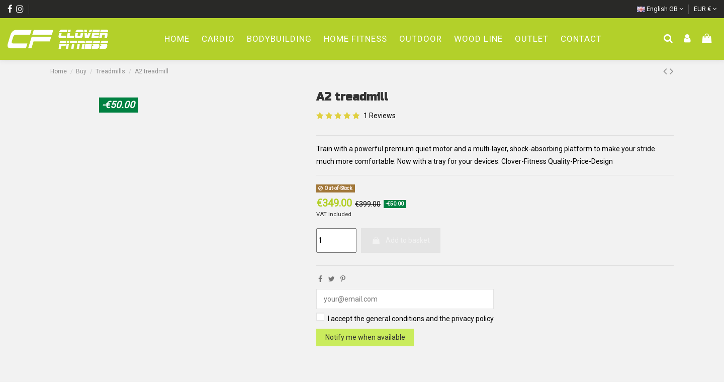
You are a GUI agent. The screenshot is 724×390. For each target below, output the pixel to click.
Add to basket (401, 240)
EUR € (705, 9)
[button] (420, 39)
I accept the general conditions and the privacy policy (411, 319)
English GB (660, 9)
